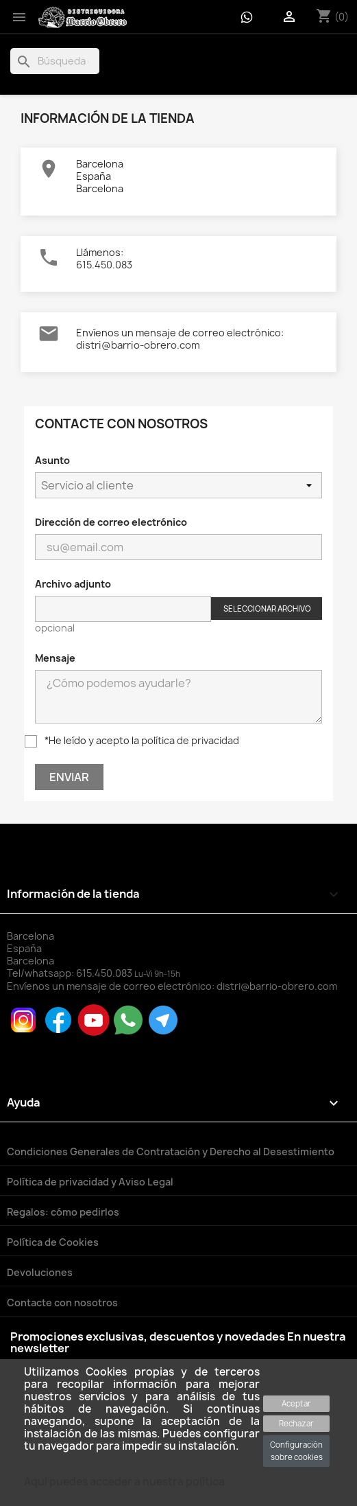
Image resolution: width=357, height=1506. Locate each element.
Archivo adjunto (73, 583)
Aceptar (296, 1403)
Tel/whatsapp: (70, 973)
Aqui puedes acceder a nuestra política (124, 1481)
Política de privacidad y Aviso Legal (90, 1181)
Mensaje (55, 657)
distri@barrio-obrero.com (138, 345)
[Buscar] (54, 61)
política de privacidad (190, 740)
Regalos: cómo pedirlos (63, 1211)
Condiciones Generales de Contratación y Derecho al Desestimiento (170, 1151)
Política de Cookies (53, 1242)
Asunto (52, 460)
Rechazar (296, 1423)
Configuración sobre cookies (296, 1450)
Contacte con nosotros (62, 1302)
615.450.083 (104, 264)
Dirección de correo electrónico (111, 522)
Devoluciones (40, 1272)
